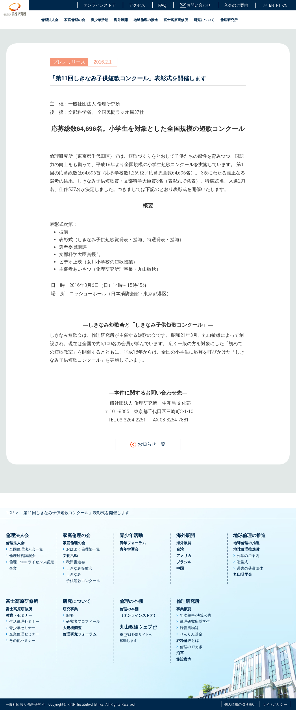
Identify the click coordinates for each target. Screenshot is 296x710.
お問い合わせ (195, 5)
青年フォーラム (133, 543)
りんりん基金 (191, 634)
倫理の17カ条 (191, 647)
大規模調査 (72, 628)
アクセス (137, 5)
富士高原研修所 (176, 20)
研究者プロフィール (83, 621)
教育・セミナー (19, 615)
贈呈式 (242, 562)
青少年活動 (99, 20)
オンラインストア (100, 5)
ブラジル (183, 562)
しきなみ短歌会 (79, 568)
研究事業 (70, 609)
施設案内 (183, 659)
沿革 (180, 653)
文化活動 (70, 555)
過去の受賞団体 (250, 568)
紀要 (70, 615)
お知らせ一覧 (147, 444)
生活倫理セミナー (24, 621)
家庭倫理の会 (74, 20)
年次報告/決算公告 (195, 615)
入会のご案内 (236, 5)
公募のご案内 (248, 555)
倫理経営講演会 (22, 555)
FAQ (162, 5)
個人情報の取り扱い (240, 704)
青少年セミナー (22, 628)
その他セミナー (22, 640)
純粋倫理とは (187, 640)
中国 (180, 568)
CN (284, 5)
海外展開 (121, 20)
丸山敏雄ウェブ (138, 627)
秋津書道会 (75, 562)
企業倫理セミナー (24, 634)
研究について (204, 20)
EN (271, 5)
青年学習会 (129, 549)
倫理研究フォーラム (80, 634)
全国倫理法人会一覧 (26, 549)
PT (278, 5)
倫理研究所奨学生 (195, 621)
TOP (10, 512)
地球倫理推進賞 (246, 549)
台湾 (180, 549)
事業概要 (183, 609)
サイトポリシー (275, 704)
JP (265, 5)
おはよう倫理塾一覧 (83, 549)
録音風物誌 (189, 628)
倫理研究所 (229, 20)
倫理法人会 (49, 20)
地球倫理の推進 (146, 20)
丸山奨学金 (242, 574)
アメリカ (183, 555)
